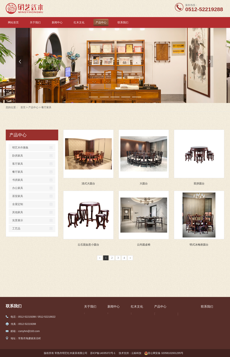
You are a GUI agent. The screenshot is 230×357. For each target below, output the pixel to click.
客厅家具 (17, 163)
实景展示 (17, 220)
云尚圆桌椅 (143, 244)
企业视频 (89, 325)
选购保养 (136, 331)
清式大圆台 (88, 183)
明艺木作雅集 (20, 147)
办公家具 (17, 187)
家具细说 (136, 325)
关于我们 (35, 22)
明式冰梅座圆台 (199, 244)
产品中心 (101, 22)
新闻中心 (57, 22)
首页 (23, 107)
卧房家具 (17, 155)
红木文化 (79, 22)
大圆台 (144, 183)
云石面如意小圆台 (88, 244)
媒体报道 (112, 325)
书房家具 (17, 179)
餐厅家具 (46, 107)
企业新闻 (112, 315)
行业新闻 (112, 320)
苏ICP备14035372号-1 (103, 353)
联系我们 (123, 22)
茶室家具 (17, 196)
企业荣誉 (89, 320)
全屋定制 (17, 204)
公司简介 (89, 315)
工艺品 (16, 228)
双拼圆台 (199, 183)
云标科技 (136, 353)
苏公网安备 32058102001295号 (163, 353)
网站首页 (13, 22)
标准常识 (136, 320)
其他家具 (17, 212)
